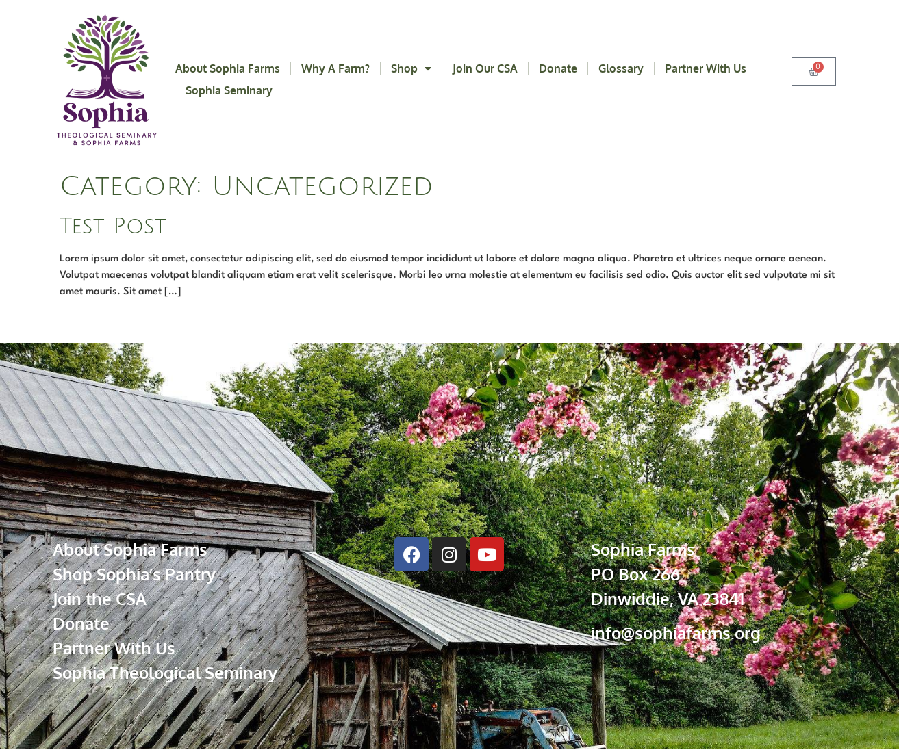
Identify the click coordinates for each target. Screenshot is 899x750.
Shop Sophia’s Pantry (134, 573)
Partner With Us (705, 68)
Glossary (621, 68)
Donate (558, 68)
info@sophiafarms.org (676, 632)
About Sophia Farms (227, 68)
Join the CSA (100, 598)
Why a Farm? (335, 68)
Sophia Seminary (229, 90)
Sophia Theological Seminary (165, 672)
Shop (411, 68)
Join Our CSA (485, 68)
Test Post (113, 226)
